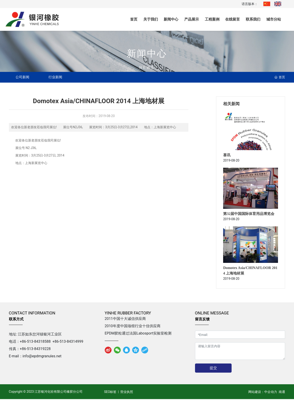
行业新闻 (60, 77)
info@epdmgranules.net (42, 357)
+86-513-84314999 (67, 342)
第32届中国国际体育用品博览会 (248, 215)
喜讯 (226, 156)
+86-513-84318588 (35, 342)
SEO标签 (109, 392)
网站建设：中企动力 (262, 392)
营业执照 (126, 392)
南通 (282, 392)
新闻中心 (147, 58)
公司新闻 (24, 77)
